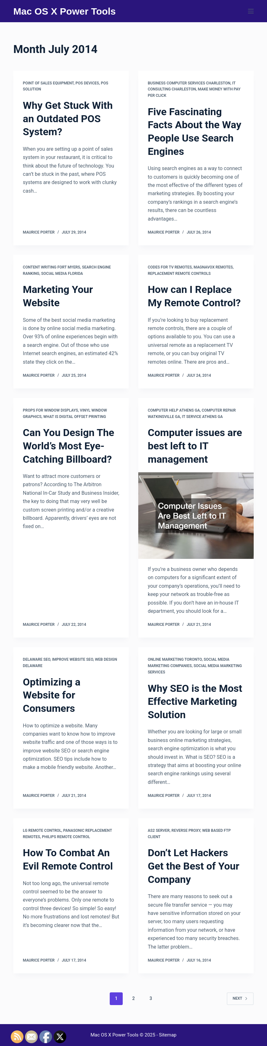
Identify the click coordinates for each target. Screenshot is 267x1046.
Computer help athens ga (174, 410)
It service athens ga (202, 416)
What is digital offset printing (74, 416)
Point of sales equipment (48, 83)
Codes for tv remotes (170, 267)
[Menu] (251, 11)
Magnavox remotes (213, 267)
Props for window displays (50, 410)
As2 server (159, 830)
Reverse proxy (186, 830)
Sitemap (167, 1035)
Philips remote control (66, 837)
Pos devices (87, 83)
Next (240, 998)
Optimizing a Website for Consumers (52, 695)
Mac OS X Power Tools (64, 11)
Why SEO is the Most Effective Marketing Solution (195, 701)
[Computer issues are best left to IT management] (196, 515)
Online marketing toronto (175, 659)
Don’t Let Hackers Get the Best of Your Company (193, 866)
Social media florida (62, 273)
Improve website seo (72, 659)
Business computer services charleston (189, 83)
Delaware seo (36, 659)
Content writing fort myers (51, 267)
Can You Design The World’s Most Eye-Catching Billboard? (68, 446)
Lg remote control (42, 830)
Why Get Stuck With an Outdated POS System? (68, 118)
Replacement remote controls (179, 273)
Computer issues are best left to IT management (195, 446)
